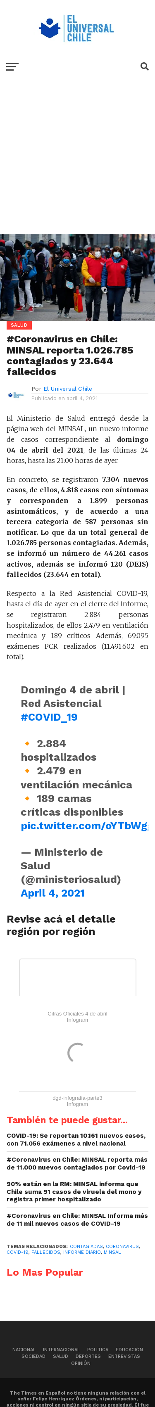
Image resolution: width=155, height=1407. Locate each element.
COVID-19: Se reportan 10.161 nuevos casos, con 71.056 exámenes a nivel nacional (76, 1139)
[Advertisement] (77, 162)
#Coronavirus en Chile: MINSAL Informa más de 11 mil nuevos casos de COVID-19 (77, 1219)
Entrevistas (124, 1356)
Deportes (88, 1356)
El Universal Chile (67, 388)
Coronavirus (122, 1246)
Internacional (61, 1349)
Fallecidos (45, 1252)
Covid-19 (18, 1252)
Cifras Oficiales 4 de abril (77, 1014)
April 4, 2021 (53, 893)
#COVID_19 (49, 717)
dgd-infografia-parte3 (77, 1098)
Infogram (77, 1020)
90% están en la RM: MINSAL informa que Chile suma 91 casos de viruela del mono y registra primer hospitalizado (74, 1191)
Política (97, 1349)
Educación (129, 1349)
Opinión (81, 1363)
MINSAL (112, 1252)
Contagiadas (86, 1246)
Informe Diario (82, 1252)
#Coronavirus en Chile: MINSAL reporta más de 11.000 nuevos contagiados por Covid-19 (77, 1163)
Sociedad (33, 1356)
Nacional (24, 1349)
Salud (60, 1356)
